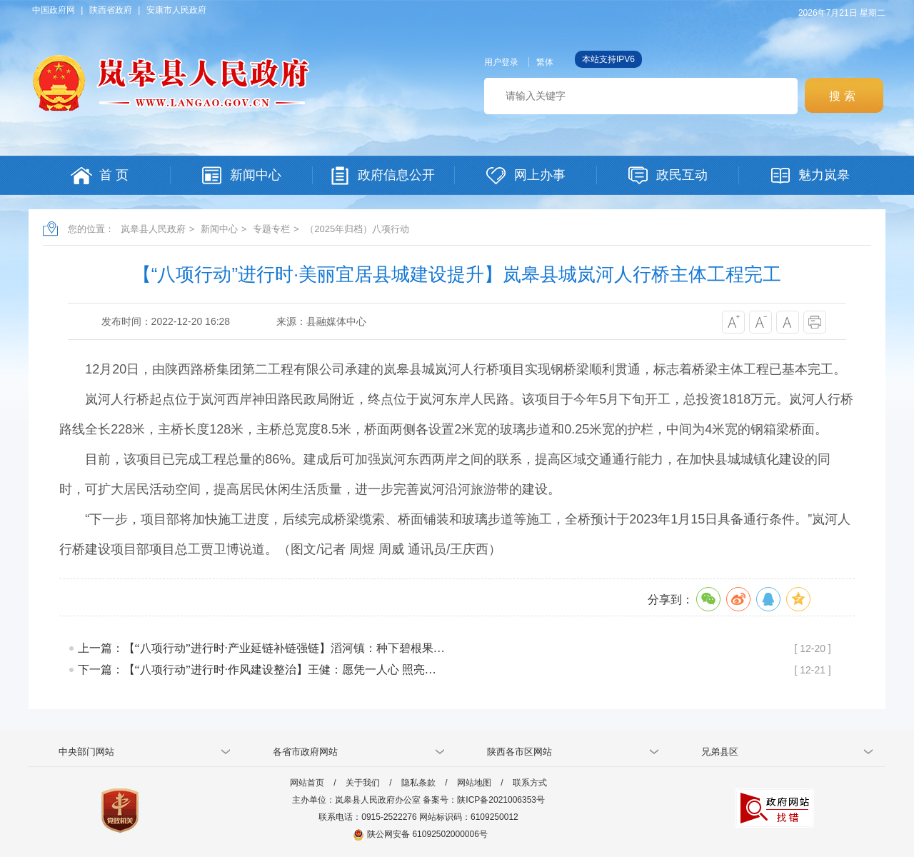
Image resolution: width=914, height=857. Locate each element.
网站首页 (307, 783)
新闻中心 (219, 229)
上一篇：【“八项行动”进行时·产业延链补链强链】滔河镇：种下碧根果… (261, 648)
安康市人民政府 (176, 10)
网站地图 (474, 783)
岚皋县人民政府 (153, 229)
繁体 (544, 62)
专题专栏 (271, 229)
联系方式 (530, 783)
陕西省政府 (110, 10)
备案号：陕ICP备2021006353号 (484, 800)
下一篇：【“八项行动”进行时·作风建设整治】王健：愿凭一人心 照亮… (257, 669)
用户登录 (501, 62)
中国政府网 (53, 10)
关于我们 (363, 783)
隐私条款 (418, 783)
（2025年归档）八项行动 (357, 229)
